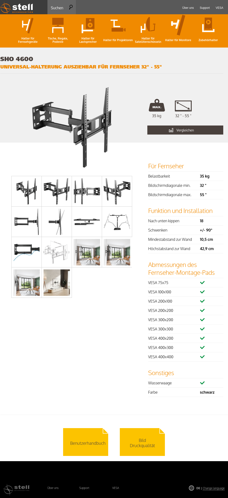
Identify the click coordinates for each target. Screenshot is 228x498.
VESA (115, 488)
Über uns (53, 488)
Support (84, 488)
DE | (210, 488)
